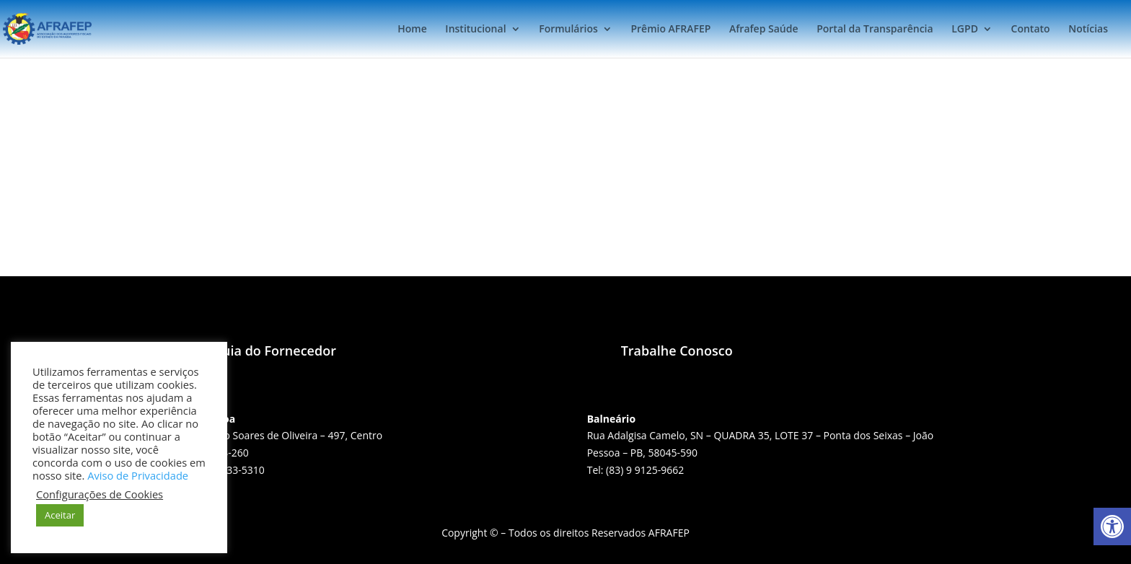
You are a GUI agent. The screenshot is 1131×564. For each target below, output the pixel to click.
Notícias (1088, 29)
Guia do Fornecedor (274, 350)
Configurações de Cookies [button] (99, 494)
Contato (1030, 29)
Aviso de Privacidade (137, 475)
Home (412, 29)
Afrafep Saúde (763, 29)
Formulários (568, 29)
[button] (1112, 526)
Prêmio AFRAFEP (670, 29)
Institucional (475, 29)
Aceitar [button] (60, 514)
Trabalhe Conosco (677, 350)
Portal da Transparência (875, 29)
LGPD (964, 29)
